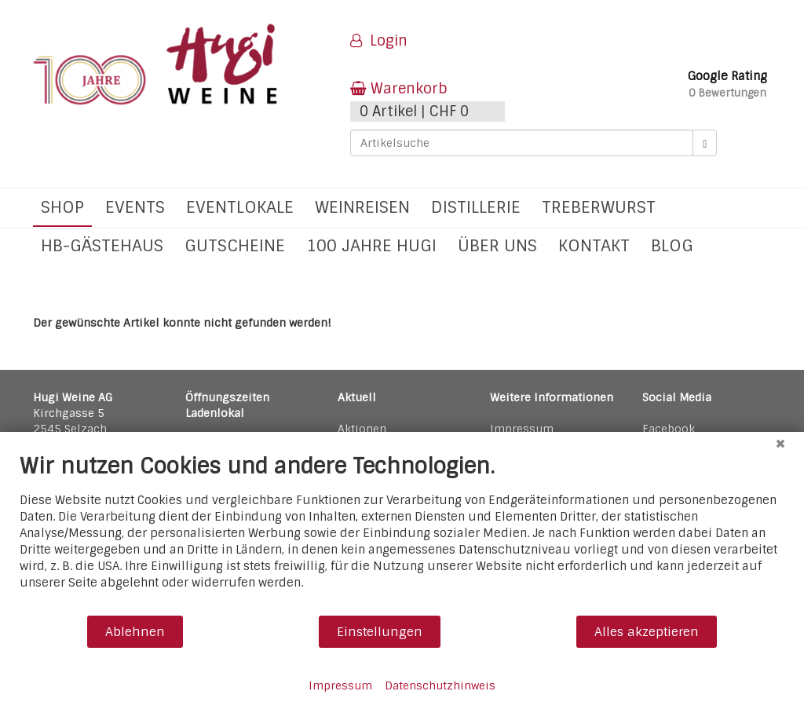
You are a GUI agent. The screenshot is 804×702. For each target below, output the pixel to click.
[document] (402, 533)
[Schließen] (780, 443)
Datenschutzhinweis (440, 685)
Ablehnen (135, 631)
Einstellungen (379, 631)
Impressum (340, 685)
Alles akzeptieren (646, 631)
